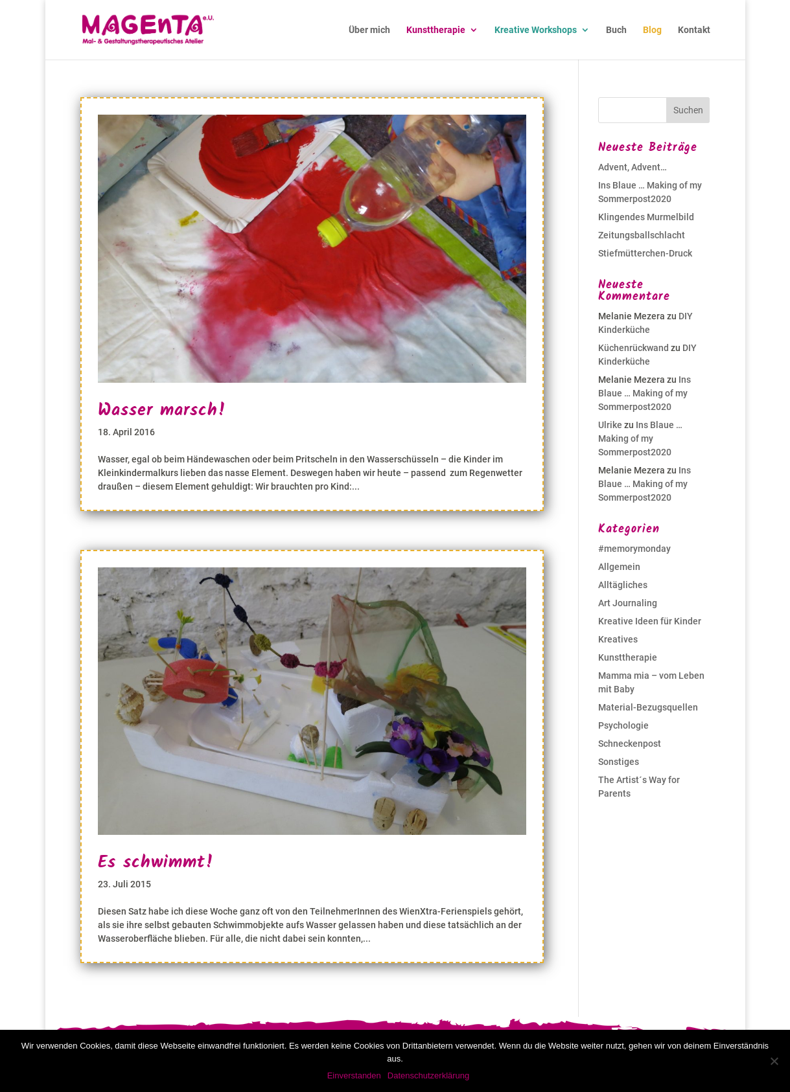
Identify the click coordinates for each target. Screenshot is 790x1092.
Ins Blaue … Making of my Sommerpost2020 (644, 393)
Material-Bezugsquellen (648, 707)
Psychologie (623, 725)
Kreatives (618, 639)
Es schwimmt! (156, 862)
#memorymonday (634, 548)
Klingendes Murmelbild (646, 217)
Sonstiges (618, 761)
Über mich (369, 30)
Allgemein (619, 567)
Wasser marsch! (162, 410)
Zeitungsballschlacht (641, 235)
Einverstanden (354, 1075)
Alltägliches (622, 585)
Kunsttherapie (435, 30)
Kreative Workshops (535, 30)
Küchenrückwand (633, 348)
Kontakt (694, 30)
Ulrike (610, 425)
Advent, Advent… (632, 167)
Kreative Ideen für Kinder (649, 621)
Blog (652, 30)
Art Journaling (627, 603)
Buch (616, 30)
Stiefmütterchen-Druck (645, 253)
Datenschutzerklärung (428, 1075)
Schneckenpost (629, 743)
